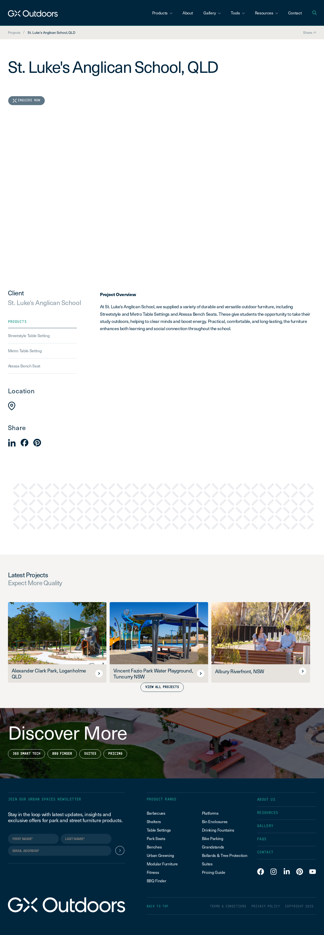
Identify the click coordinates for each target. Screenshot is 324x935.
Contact (295, 13)
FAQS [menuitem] (262, 839)
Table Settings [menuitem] (159, 830)
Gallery (212, 13)
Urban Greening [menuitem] (160, 855)
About (188, 13)
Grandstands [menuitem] (213, 847)
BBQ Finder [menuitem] (156, 881)
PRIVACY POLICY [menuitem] (265, 906)
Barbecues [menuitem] (156, 813)
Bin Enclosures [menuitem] (215, 821)
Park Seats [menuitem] (156, 838)
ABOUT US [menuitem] (266, 799)
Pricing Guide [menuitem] (213, 872)
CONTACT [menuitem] (265, 852)
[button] (12, 443)
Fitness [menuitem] (153, 872)
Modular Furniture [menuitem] (162, 864)
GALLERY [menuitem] (265, 826)
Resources (266, 13)
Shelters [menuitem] (154, 821)
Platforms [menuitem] (210, 813)
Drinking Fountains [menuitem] (218, 830)
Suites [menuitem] (207, 864)
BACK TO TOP (158, 906)
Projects (14, 32)
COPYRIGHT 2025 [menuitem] (299, 906)
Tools (238, 13)
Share (309, 32)
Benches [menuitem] (154, 847)
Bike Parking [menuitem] (212, 838)
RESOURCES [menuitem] (267, 813)
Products (162, 13)
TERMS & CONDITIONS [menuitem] (228, 906)
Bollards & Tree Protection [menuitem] (224, 855)
